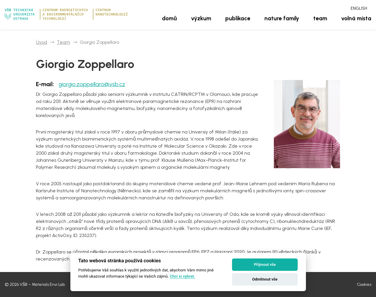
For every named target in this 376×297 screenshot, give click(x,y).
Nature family (281, 18)
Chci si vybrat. (182, 276)
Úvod (41, 42)
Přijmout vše (265, 264)
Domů (169, 18)
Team (320, 18)
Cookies (364, 284)
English (359, 8)
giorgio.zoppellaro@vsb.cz (92, 84)
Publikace (237, 18)
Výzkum (201, 18)
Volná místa (356, 18)
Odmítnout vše (265, 279)
